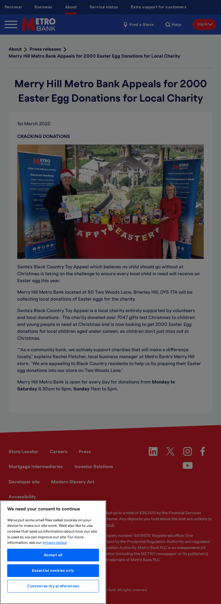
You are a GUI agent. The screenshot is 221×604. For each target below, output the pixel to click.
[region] (53, 552)
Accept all (53, 555)
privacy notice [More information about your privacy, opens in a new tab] (55, 542)
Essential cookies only (53, 570)
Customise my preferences (53, 586)
